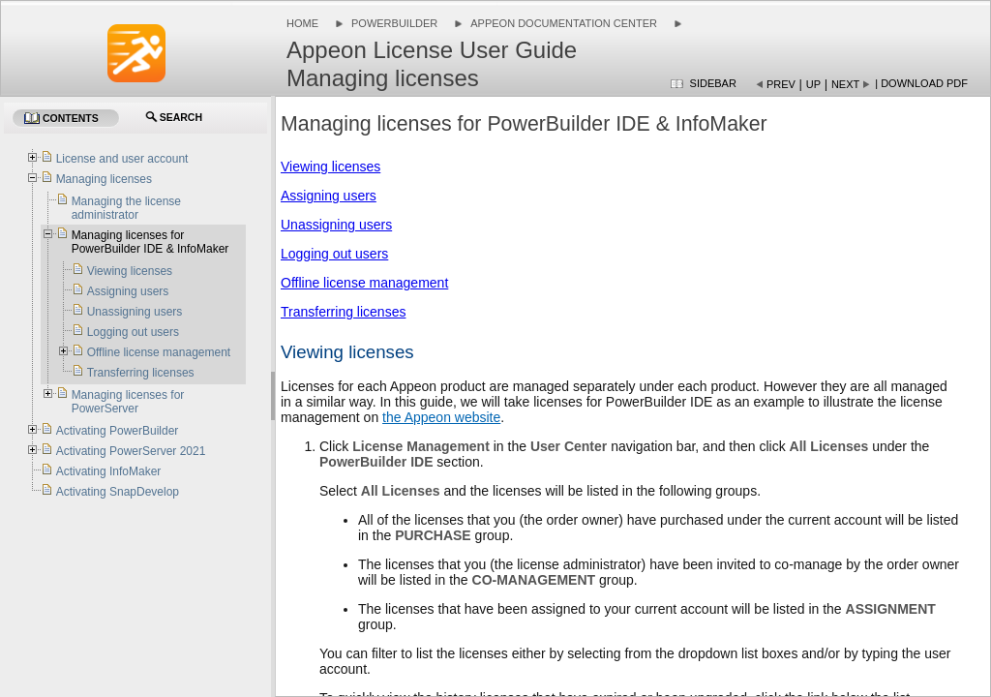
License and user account (122, 159)
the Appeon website (441, 417)
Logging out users (334, 253)
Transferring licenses (343, 311)
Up (813, 84)
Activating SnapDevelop (117, 492)
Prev (781, 84)
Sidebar (713, 83)
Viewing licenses (330, 166)
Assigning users (328, 195)
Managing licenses (104, 179)
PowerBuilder (394, 23)
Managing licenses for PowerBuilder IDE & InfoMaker (150, 242)
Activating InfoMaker (109, 471)
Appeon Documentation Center (563, 23)
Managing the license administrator (126, 208)
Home (302, 23)
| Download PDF (921, 83)
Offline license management (364, 282)
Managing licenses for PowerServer (128, 401)
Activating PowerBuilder (117, 431)
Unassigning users (336, 224)
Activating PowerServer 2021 (131, 451)
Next (845, 84)
